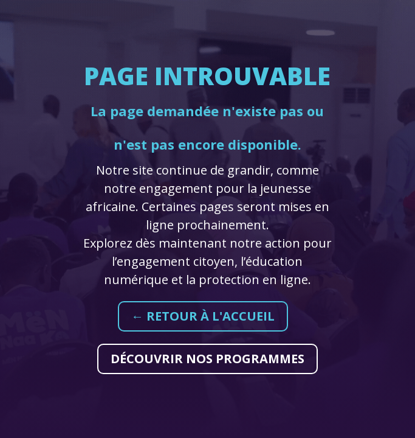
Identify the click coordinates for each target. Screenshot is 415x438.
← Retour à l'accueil (203, 316)
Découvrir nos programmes (207, 358)
